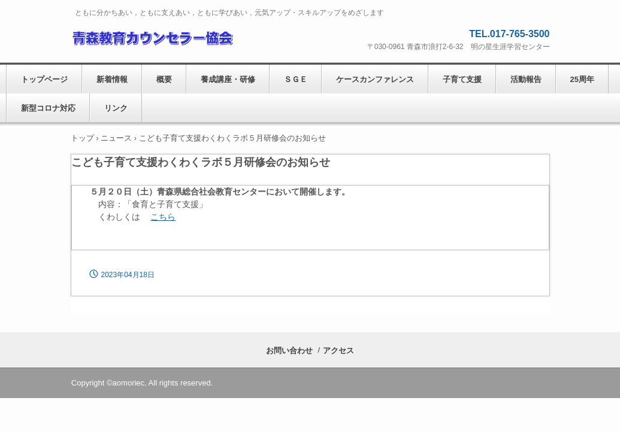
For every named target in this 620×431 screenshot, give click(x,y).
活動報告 (526, 79)
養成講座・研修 (228, 79)
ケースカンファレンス (375, 79)
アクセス (338, 350)
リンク (116, 108)
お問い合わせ (289, 350)
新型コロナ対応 (48, 108)
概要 (164, 79)
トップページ (44, 79)
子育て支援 (462, 79)
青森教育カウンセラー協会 (152, 36)
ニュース (116, 137)
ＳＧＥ (295, 79)
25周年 (582, 79)
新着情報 (112, 79)
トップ (82, 137)
